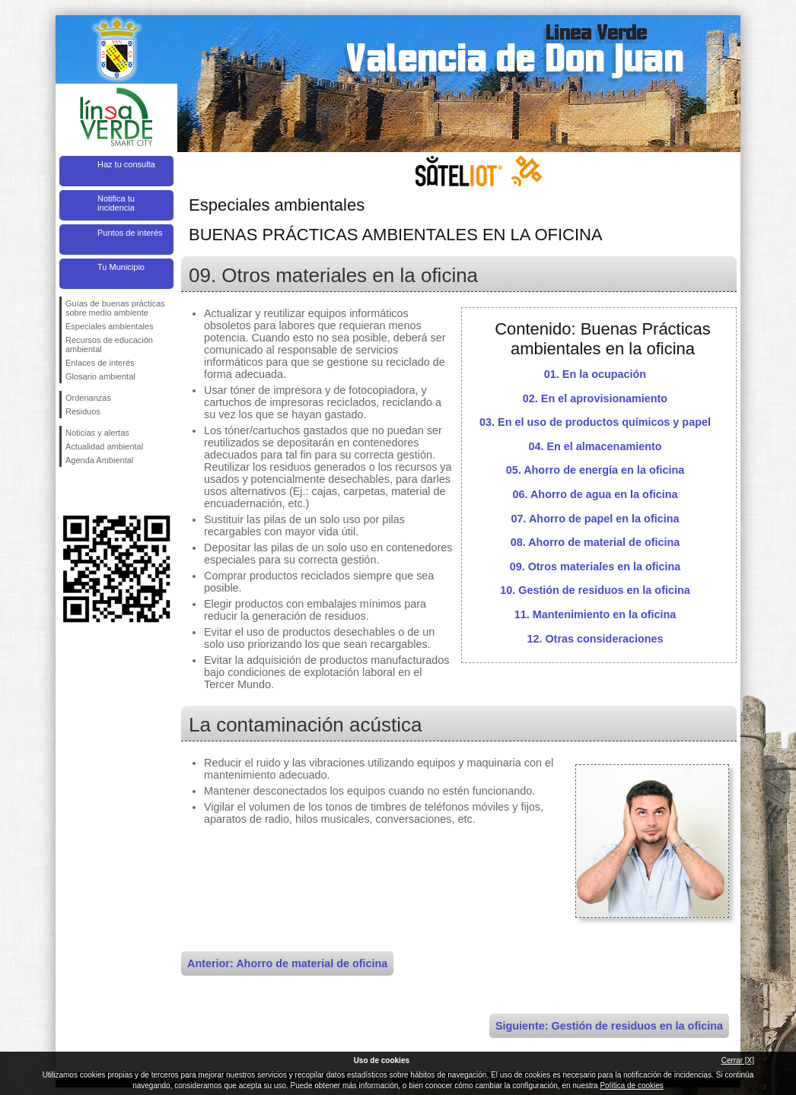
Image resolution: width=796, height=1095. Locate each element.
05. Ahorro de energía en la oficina (595, 470)
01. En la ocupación (595, 374)
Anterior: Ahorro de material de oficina (287, 963)
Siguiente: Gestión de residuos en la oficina (609, 1026)
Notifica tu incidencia (116, 203)
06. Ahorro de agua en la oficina (595, 494)
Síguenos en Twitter (93, 491)
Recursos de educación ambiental (109, 344)
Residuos (82, 411)
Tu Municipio (121, 266)
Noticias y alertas (97, 432)
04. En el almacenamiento (594, 446)
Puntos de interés (130, 232)
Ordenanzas (88, 397)
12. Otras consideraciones (595, 639)
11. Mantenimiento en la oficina (595, 614)
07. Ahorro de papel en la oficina (595, 519)
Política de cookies (631, 1085)
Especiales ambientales (109, 326)
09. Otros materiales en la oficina (595, 566)
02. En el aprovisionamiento (595, 398)
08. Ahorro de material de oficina (595, 542)
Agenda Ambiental (99, 460)
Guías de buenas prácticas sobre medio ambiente (115, 308)
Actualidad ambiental (104, 446)
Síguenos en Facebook (68, 491)
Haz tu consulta (126, 164)
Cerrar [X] (737, 1060)
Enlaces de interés (100, 362)
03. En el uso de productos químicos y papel (595, 422)
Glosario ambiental (100, 376)
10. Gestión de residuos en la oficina (595, 590)
